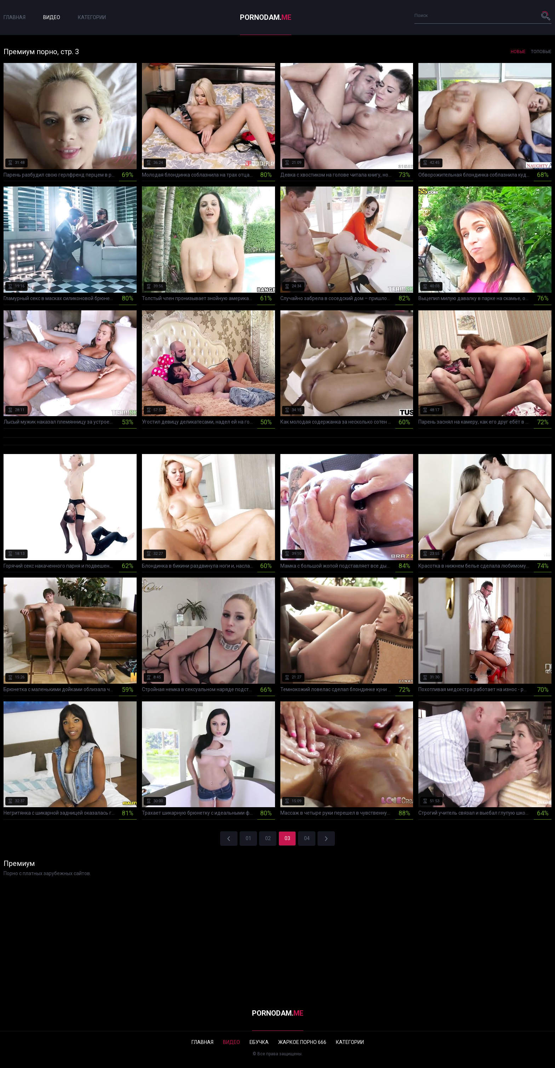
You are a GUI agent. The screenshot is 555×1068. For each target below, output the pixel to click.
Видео (51, 17)
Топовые (541, 51)
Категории (92, 17)
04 (307, 838)
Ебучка (259, 1042)
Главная (14, 17)
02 (268, 838)
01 (248, 838)
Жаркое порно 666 (302, 1042)
